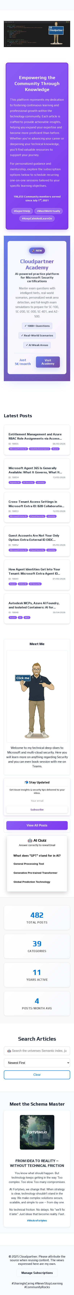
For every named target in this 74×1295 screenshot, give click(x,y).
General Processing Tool (29, 863)
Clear (37, 1074)
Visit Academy (47, 362)
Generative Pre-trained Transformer (35, 872)
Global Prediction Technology (32, 881)
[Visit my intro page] (37, 696)
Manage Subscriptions (37, 1272)
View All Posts (37, 825)
